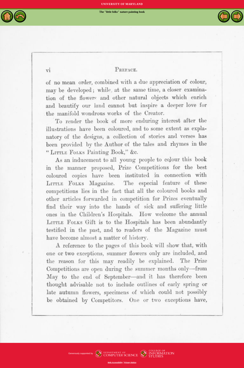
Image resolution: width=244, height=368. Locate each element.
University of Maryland (122, 4)
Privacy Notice (130, 362)
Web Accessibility (115, 362)
